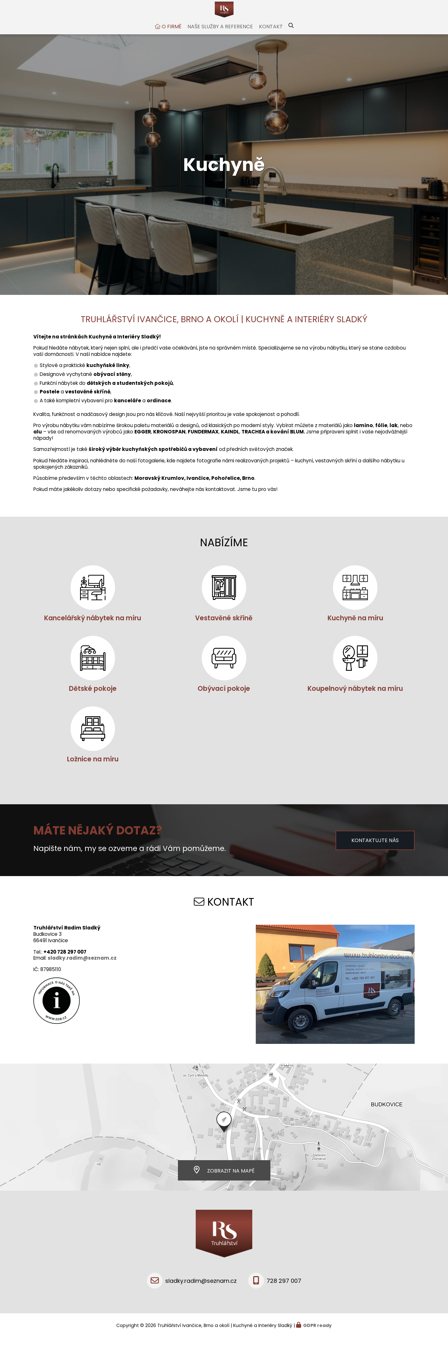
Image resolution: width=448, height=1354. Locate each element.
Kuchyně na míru (355, 633)
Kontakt (271, 42)
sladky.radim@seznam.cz (82, 973)
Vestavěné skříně (224, 633)
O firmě (171, 42)
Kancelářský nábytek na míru (92, 633)
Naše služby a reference (220, 42)
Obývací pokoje (224, 704)
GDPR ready (317, 1341)
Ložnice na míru (93, 774)
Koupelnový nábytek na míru (355, 704)
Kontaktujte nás (375, 856)
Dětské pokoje (93, 704)
